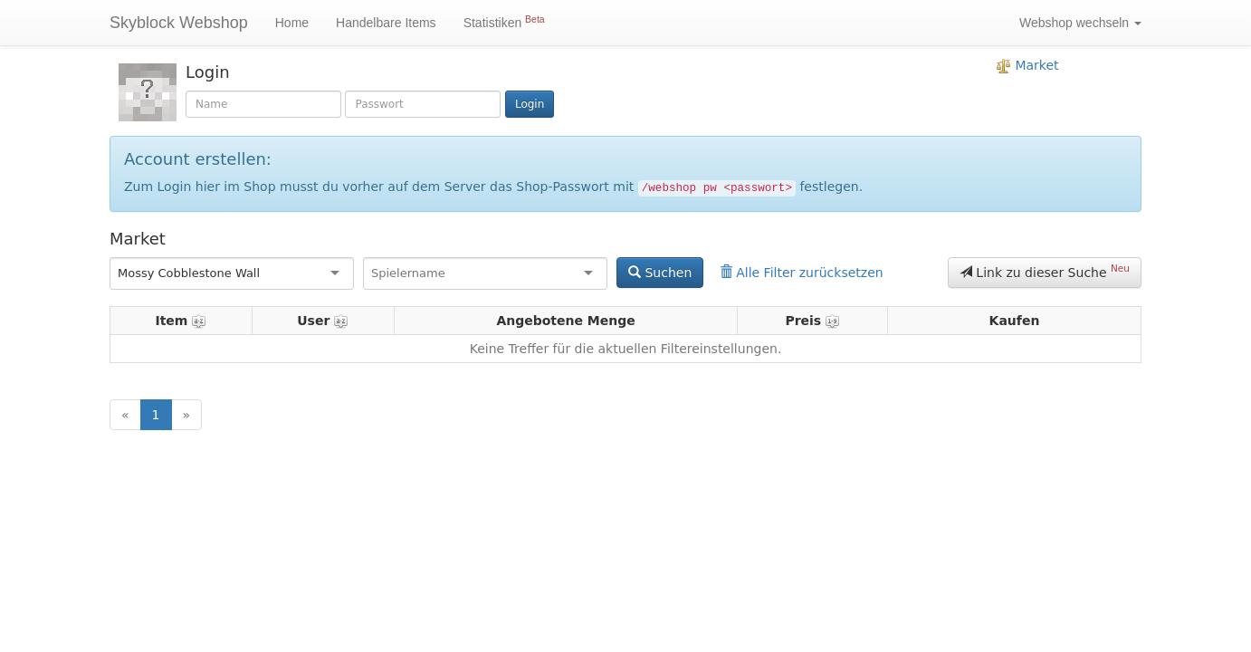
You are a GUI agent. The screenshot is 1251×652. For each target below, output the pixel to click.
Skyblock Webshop (179, 23)
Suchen (660, 272)
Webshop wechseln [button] (1080, 22)
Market (1028, 65)
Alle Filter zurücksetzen (801, 272)
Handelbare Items (386, 22)
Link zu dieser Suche (1045, 271)
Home (292, 22)
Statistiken (504, 22)
